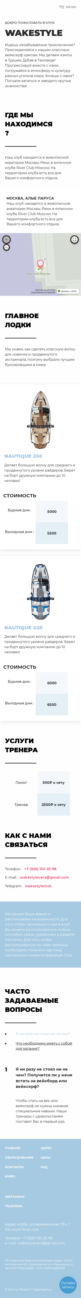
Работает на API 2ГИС (45, 290)
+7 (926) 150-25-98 (40, 868)
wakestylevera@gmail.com (44, 877)
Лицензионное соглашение (43, 292)
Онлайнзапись (68, 1285)
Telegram (13, 1206)
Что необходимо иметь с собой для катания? (44, 1046)
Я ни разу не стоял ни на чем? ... (44, 1033)
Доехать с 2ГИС (68, 291)
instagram (14, 1197)
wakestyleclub (38, 886)
